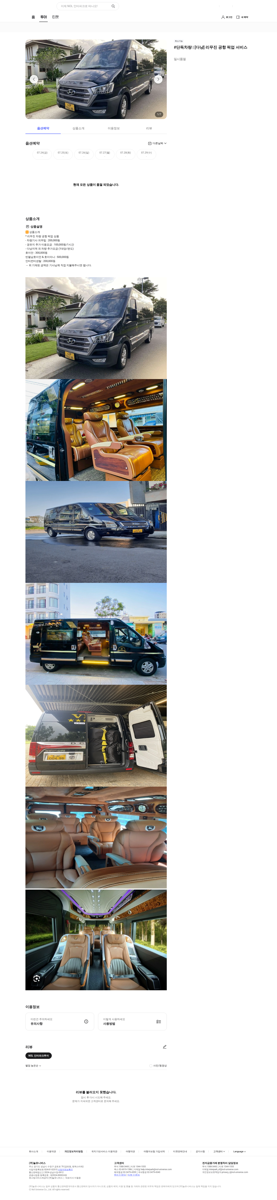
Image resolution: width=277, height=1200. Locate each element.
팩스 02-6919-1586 (123, 1169)
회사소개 (33, 1151)
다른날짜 (158, 143)
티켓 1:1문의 (134, 1175)
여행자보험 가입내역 (154, 1151)
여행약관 (130, 1151)
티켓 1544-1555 (138, 1166)
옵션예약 (43, 128)
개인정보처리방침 (73, 1151)
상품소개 (78, 128)
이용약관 (51, 1151)
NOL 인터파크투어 (38, 1055)
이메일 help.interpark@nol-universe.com (153, 1169)
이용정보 (114, 128)
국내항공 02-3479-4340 (149, 1172)
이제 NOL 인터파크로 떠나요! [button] (79, 6)
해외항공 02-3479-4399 (125, 1172)
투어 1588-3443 (121, 1166)
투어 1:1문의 (120, 1175)
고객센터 (218, 1151)
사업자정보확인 (65, 1169)
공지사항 (200, 1151)
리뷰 (149, 128)
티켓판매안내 (180, 1151)
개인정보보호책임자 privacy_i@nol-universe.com (225, 1172)
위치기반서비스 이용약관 (104, 1151)
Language (238, 1151)
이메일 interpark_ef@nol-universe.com (220, 1169)
